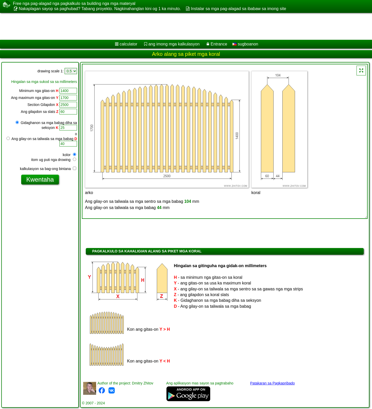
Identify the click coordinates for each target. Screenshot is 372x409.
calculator (128, 44)
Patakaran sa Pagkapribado (272, 383)
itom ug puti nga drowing (53, 160)
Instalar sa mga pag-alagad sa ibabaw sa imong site (238, 8)
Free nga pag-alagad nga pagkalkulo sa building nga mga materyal (74, 3)
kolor (69, 155)
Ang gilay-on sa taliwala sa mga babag (41, 139)
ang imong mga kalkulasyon (173, 44)
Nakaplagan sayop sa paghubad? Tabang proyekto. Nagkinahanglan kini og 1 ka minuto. (100, 8)
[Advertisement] (157, 26)
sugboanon (245, 44)
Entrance (219, 44)
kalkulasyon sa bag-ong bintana (48, 169)
